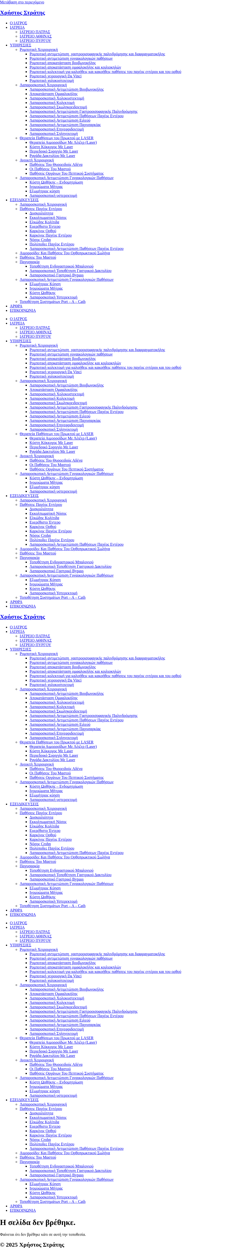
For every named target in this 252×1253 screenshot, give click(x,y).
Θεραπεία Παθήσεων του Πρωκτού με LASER (57, 138)
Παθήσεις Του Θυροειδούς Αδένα (56, 164)
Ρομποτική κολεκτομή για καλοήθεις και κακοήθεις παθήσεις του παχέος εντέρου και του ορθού (105, 72)
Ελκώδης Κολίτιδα (44, 222)
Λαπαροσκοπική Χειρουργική (43, 85)
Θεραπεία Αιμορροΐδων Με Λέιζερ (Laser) (63, 142)
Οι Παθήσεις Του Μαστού (50, 169)
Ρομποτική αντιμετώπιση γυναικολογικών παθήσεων (71, 58)
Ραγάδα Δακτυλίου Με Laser (52, 156)
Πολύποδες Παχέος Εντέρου (52, 244)
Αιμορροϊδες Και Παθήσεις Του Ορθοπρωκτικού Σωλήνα (65, 253)
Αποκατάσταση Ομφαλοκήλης (54, 94)
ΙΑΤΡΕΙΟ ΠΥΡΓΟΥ (35, 41)
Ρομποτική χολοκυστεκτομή (52, 80)
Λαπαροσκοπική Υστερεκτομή (54, 297)
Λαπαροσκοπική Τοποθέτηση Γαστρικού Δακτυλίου (70, 271)
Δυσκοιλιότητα (41, 213)
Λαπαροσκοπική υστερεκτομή (53, 195)
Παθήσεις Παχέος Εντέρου (41, 209)
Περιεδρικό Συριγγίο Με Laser (54, 151)
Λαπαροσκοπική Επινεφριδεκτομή (57, 129)
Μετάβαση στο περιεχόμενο (22, 2)
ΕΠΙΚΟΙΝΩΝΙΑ (23, 310)
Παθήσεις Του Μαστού (38, 257)
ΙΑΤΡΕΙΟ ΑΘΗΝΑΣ (36, 36)
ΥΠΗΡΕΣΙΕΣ (20, 45)
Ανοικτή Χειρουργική (37, 160)
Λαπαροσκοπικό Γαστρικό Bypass (57, 275)
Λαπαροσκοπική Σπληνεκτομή (54, 133)
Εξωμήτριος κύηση (45, 191)
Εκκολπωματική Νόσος (48, 217)
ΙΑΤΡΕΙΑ (17, 27)
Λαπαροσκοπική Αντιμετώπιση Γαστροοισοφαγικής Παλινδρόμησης (84, 111)
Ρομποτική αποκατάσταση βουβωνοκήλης (63, 63)
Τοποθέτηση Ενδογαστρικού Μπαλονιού (62, 266)
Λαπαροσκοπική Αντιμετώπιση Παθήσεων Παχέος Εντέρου (77, 116)
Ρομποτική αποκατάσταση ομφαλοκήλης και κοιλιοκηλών (75, 67)
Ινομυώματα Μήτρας (46, 187)
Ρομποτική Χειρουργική (39, 49)
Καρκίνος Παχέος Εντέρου (51, 235)
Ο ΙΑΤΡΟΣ (18, 23)
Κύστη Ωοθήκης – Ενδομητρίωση (56, 182)
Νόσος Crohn (40, 240)
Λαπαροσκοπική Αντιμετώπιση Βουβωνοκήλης (67, 89)
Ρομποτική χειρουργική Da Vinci (56, 76)
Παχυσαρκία (30, 262)
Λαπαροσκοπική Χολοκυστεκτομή (57, 98)
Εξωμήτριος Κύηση (45, 284)
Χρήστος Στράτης (22, 12)
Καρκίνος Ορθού (43, 231)
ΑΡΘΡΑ (16, 306)
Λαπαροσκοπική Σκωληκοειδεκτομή (58, 107)
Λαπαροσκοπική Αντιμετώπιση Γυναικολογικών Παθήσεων (66, 178)
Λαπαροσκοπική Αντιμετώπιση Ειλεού (60, 120)
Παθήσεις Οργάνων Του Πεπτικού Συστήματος (67, 173)
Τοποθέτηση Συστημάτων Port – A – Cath (52, 301)
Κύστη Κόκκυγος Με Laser (51, 147)
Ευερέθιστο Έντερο (45, 226)
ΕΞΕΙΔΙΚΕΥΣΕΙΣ (24, 200)
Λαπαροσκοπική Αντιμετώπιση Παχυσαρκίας (65, 125)
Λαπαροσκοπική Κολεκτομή (52, 102)
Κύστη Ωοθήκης (43, 293)
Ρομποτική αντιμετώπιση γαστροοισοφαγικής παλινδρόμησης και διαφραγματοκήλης (97, 54)
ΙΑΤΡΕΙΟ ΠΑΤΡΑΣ (35, 32)
